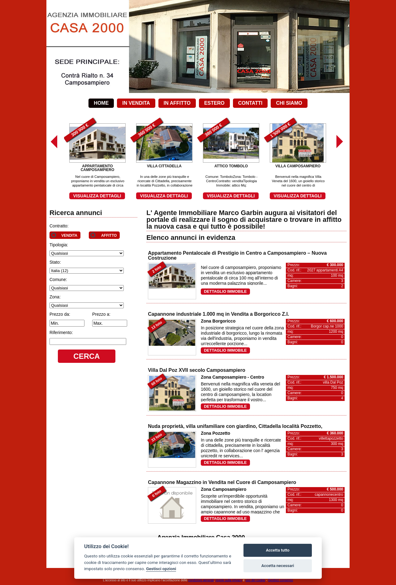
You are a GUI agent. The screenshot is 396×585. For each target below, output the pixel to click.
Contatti (250, 103)
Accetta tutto (277, 550)
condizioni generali (201, 580)
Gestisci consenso (280, 580)
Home (101, 103)
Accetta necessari (277, 565)
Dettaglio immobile (225, 291)
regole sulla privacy (229, 580)
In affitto (177, 103)
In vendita (136, 103)
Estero (214, 103)
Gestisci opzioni (161, 568)
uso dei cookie (255, 580)
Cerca (86, 356)
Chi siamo (289, 103)
